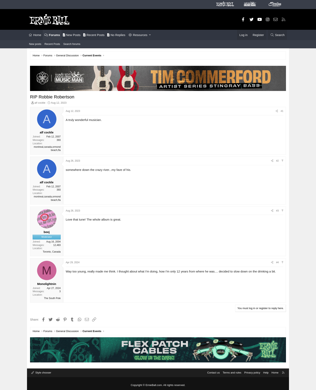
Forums (54, 35)
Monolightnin (46, 284)
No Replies (116, 35)
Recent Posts (93, 35)
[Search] (277, 35)
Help (266, 372)
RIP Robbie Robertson (52, 96)
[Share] (276, 111)
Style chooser (43, 372)
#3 (277, 210)
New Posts (72, 35)
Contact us (213, 372)
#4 (277, 262)
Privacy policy (252, 372)
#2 (277, 160)
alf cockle (39, 102)
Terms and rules (232, 372)
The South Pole (52, 298)
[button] (150, 35)
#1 (282, 111)
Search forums (71, 43)
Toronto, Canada (52, 251)
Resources (140, 35)
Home (37, 35)
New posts (35, 43)
